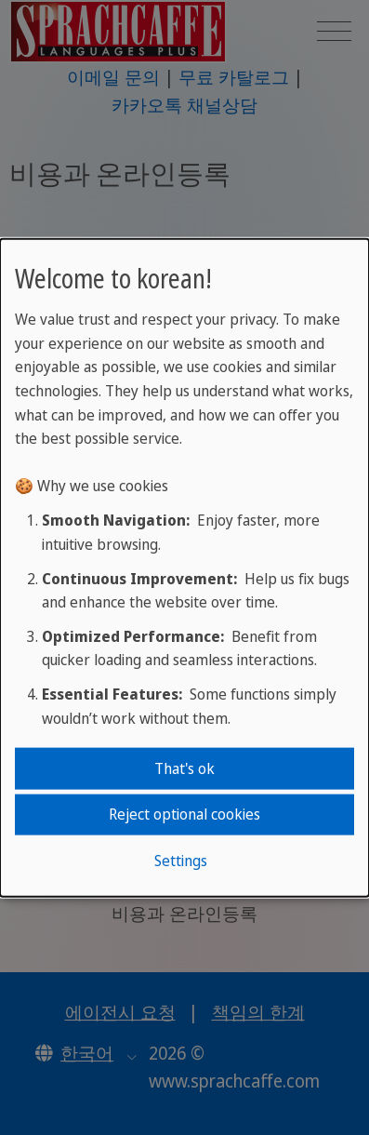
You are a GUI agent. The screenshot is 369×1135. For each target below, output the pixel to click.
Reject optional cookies (184, 814)
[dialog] (184, 568)
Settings (180, 859)
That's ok (184, 768)
